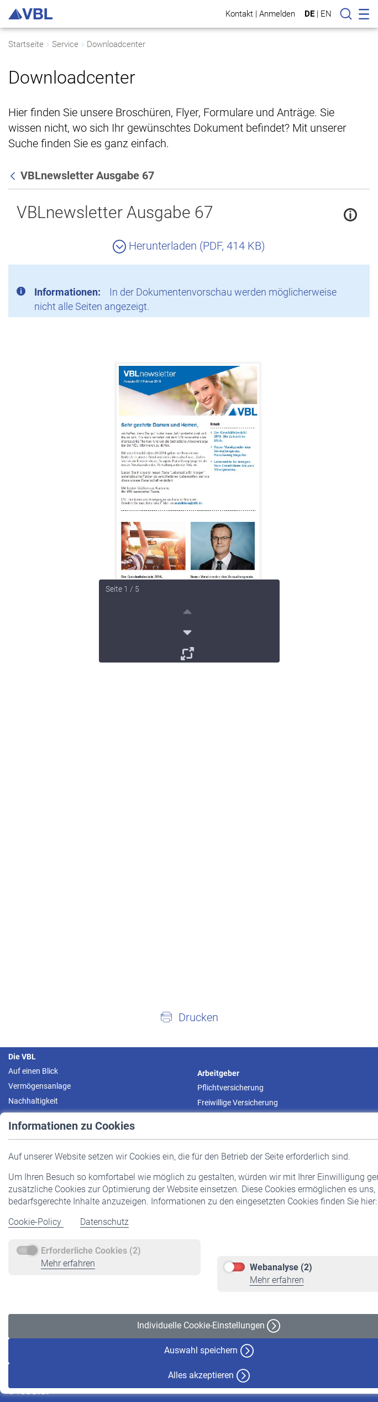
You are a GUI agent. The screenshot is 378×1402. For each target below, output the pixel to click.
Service (65, 44)
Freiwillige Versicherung (237, 1102)
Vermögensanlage (39, 1086)
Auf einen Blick (33, 1071)
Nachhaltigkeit (33, 1100)
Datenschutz (104, 1222)
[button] (189, 1017)
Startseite (26, 44)
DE (309, 14)
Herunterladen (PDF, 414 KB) (189, 245)
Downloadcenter (116, 44)
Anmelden (277, 13)
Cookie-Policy (36, 1222)
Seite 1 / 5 (122, 588)
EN (326, 14)
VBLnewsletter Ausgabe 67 (115, 212)
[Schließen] (331, 277)
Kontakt (239, 13)
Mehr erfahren (68, 1263)
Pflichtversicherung (230, 1087)
